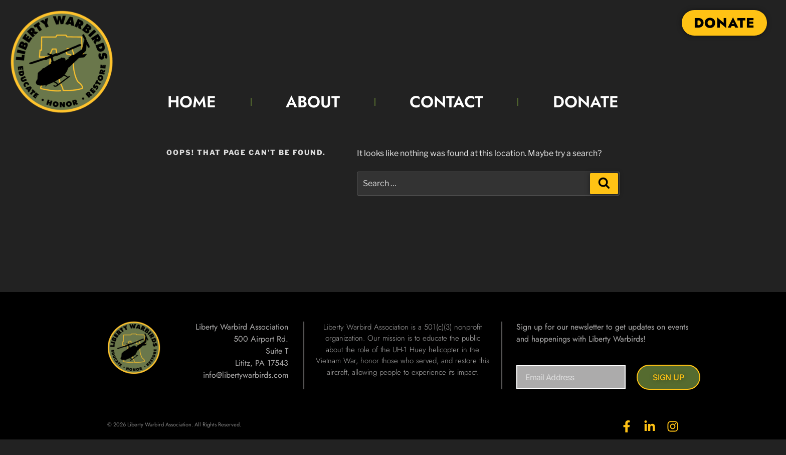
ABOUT (313, 101)
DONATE (586, 101)
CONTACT (446, 101)
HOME (191, 101)
